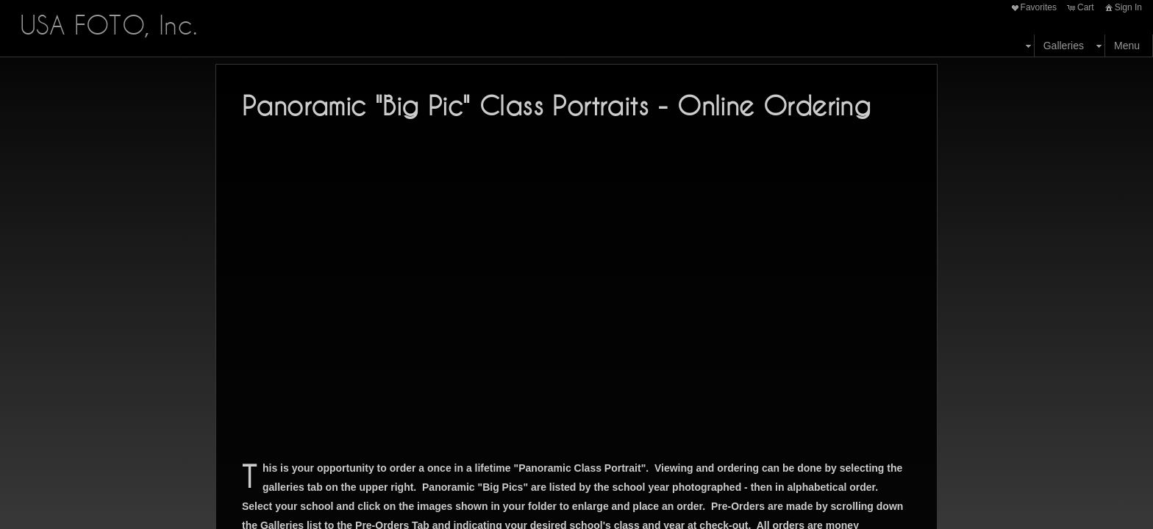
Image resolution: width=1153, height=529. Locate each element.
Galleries (1063, 45)
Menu (1127, 45)
